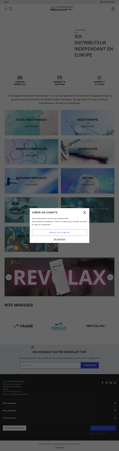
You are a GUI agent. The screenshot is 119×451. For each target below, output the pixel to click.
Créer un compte (59, 232)
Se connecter (59, 239)
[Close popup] (84, 213)
